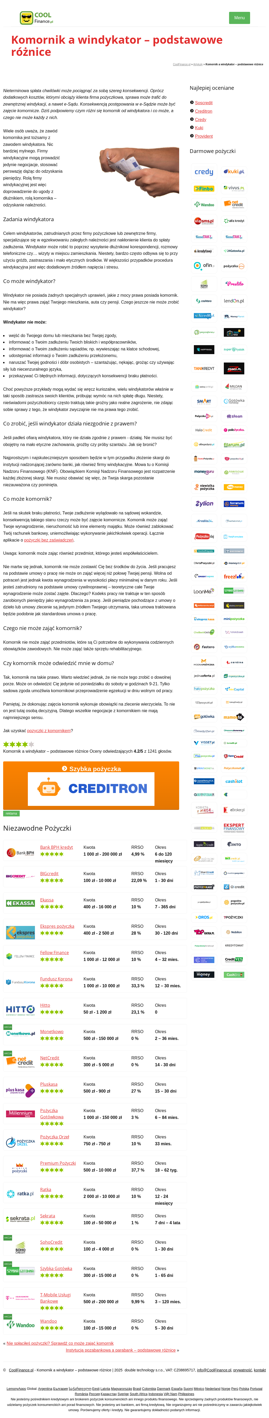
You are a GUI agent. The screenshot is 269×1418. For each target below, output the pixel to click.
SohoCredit (51, 1242)
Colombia (149, 1389)
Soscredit (204, 103)
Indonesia (155, 1394)
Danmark (163, 1389)
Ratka (45, 1189)
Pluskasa (49, 1084)
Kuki (199, 128)
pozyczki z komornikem (49, 730)
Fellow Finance (54, 952)
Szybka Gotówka (56, 1268)
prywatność (242, 1370)
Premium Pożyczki (58, 1163)
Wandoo (48, 1321)
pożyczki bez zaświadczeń (49, 540)
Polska (244, 1389)
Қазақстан (109, 1394)
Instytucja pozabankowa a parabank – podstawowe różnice (121, 1350)
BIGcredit (49, 873)
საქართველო (80, 1389)
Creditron (203, 111)
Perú (234, 1389)
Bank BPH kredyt (56, 847)
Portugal (256, 1389)
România (81, 1394)
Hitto (45, 1005)
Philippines (186, 1394)
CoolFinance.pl (182, 64)
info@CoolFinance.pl (214, 1370)
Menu (239, 18)
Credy (200, 119)
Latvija (105, 1389)
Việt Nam (170, 1394)
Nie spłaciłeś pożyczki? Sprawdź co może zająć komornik (60, 1343)
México (199, 1389)
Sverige (123, 1394)
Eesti (96, 1389)
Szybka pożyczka (91, 785)
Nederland (212, 1389)
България (60, 1389)
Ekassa (47, 900)
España (177, 1389)
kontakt (260, 1370)
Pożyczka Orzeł (54, 1137)
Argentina (45, 1389)
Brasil (137, 1389)
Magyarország (121, 1389)
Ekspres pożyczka (57, 926)
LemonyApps (16, 1389)
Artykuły (198, 64)
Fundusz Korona (56, 979)
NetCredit (49, 1058)
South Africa (139, 1394)
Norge (225, 1389)
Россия (94, 1394)
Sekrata (47, 1216)
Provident (204, 136)
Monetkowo (52, 1031)
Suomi (188, 1389)
